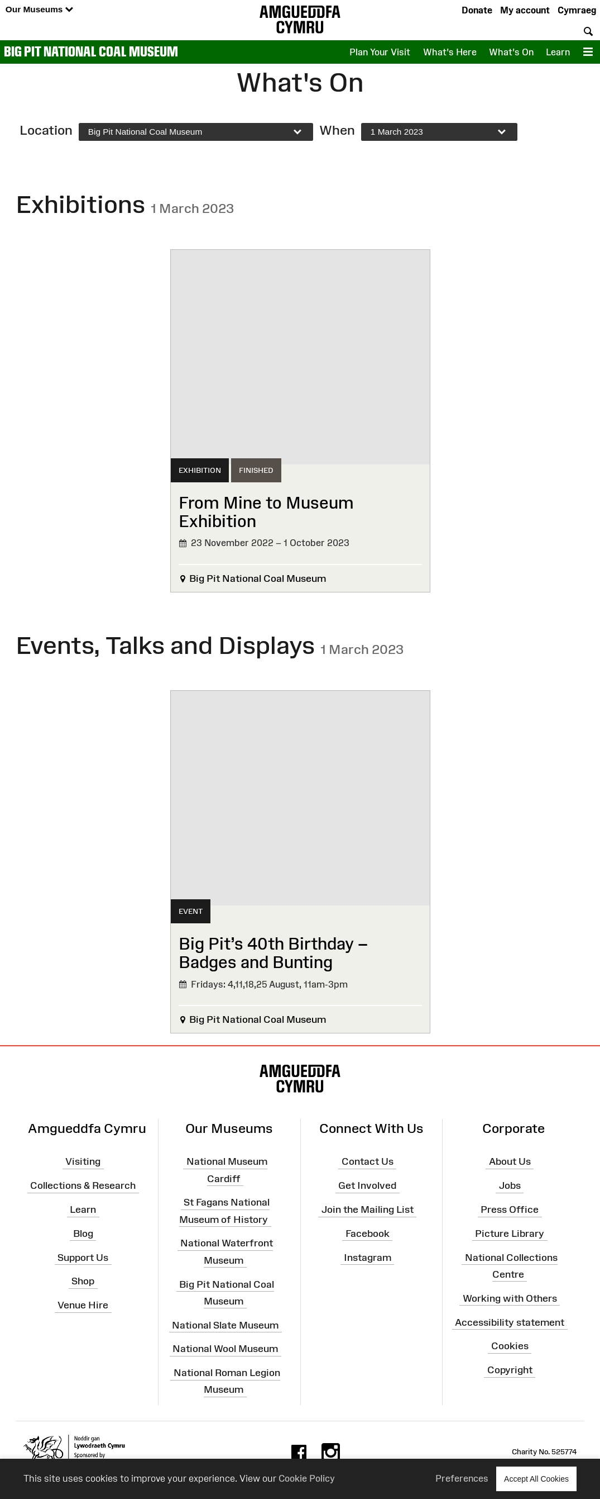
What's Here (450, 52)
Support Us (82, 1257)
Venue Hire (82, 1305)
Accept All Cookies (536, 1478)
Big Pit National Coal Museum (91, 51)
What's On (511, 52)
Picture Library (509, 1233)
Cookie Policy (307, 1478)
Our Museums (39, 9)
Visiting (82, 1161)
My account (525, 10)
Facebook (367, 1233)
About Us (510, 1161)
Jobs (510, 1185)
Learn (558, 52)
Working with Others (510, 1298)
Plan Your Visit (379, 52)
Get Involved (367, 1185)
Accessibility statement (509, 1321)
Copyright (509, 1369)
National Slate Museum (225, 1324)
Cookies (510, 1345)
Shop (82, 1281)
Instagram (367, 1257)
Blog (83, 1233)
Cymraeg (577, 10)
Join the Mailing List (367, 1209)
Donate (477, 10)
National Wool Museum (225, 1348)
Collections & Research (83, 1185)
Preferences (461, 1478)
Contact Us (367, 1161)
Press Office (510, 1209)
